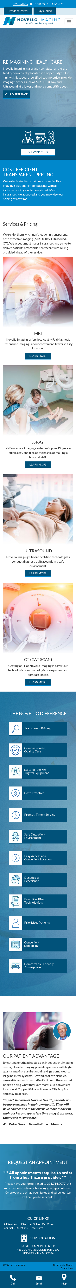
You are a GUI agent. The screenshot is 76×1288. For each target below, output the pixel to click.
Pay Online (44, 10)
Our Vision (48, 1224)
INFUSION (37, 3)
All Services (10, 1224)
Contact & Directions (16, 1227)
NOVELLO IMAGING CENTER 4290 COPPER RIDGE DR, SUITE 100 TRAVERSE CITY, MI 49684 (38, 1249)
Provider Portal (18, 10)
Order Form (36, 1227)
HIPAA (22, 1224)
